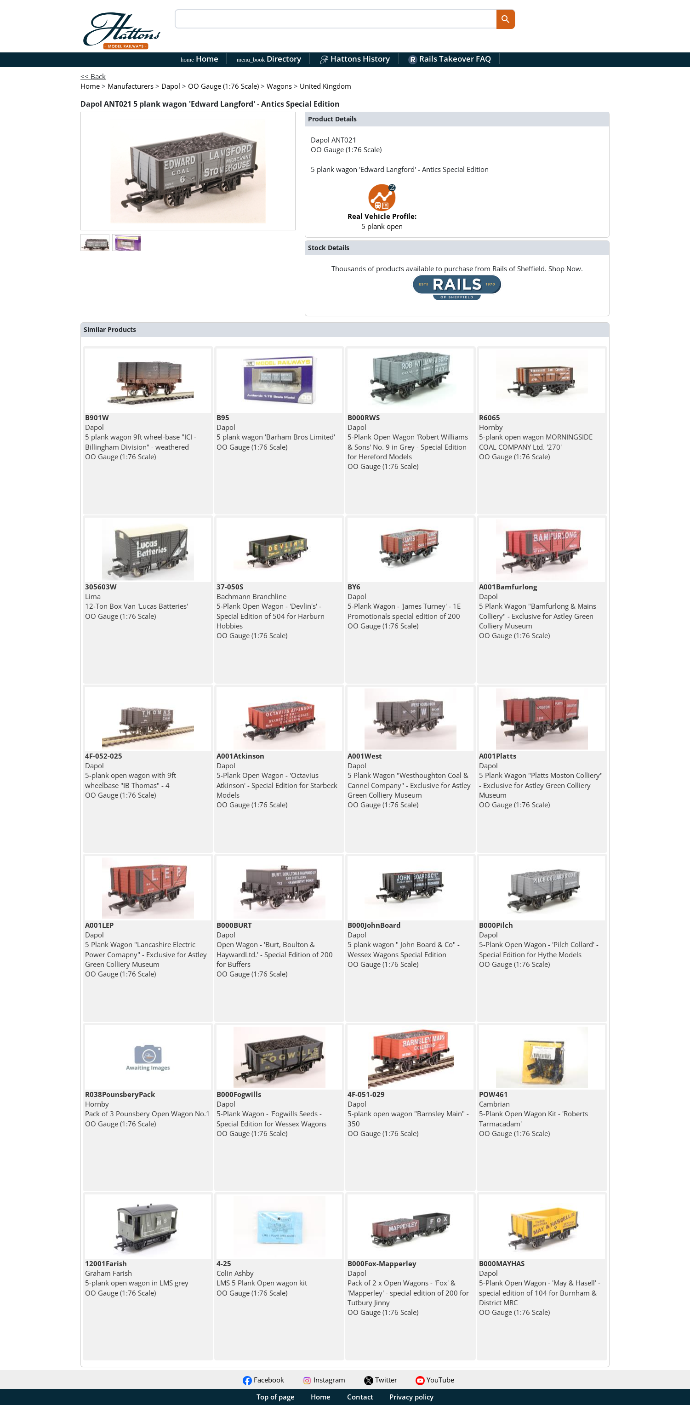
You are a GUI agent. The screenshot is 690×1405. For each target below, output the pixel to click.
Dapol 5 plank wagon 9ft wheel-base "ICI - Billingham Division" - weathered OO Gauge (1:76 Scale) (140, 437)
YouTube (435, 1379)
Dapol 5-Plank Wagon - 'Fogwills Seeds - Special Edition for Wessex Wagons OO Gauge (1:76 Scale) (271, 1114)
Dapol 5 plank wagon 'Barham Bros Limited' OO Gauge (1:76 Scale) (276, 432)
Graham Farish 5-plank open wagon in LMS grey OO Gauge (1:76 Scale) (136, 1278)
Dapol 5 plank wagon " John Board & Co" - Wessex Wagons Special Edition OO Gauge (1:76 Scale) (404, 944)
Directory (269, 58)
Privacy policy (411, 1396)
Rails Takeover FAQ (449, 58)
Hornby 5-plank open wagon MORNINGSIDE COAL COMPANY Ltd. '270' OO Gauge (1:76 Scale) (536, 437)
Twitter (380, 1379)
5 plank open (382, 211)
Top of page (276, 1396)
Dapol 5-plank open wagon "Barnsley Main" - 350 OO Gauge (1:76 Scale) (408, 1114)
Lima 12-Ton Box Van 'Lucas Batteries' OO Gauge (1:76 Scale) (136, 601)
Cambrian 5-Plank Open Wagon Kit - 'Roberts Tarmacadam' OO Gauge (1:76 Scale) (533, 1114)
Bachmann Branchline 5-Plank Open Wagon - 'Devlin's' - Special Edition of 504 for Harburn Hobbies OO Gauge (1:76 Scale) (271, 611)
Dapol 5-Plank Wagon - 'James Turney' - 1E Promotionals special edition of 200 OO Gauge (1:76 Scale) (404, 606)
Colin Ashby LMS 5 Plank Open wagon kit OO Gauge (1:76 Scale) (262, 1278)
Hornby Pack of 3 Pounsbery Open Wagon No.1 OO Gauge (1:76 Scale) (147, 1109)
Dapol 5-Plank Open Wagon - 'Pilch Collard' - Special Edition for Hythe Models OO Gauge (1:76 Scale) (539, 944)
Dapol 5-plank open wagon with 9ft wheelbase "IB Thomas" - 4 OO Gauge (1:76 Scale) (130, 775)
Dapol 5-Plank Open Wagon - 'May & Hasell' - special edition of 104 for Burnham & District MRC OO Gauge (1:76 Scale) (539, 1288)
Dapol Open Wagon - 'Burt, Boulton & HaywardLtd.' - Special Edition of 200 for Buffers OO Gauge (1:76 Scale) (275, 949)
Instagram (323, 1379)
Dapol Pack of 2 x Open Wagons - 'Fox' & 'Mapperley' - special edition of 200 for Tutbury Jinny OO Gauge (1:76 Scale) (408, 1288)
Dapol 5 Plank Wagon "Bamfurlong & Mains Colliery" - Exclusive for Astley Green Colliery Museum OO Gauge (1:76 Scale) (537, 611)
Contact (360, 1396)
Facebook (263, 1379)
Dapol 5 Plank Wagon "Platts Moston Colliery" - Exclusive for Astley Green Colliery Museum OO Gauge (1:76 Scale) (541, 780)
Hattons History (354, 58)
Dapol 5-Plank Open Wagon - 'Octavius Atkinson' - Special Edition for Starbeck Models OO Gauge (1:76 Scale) (277, 780)
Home (199, 58)
